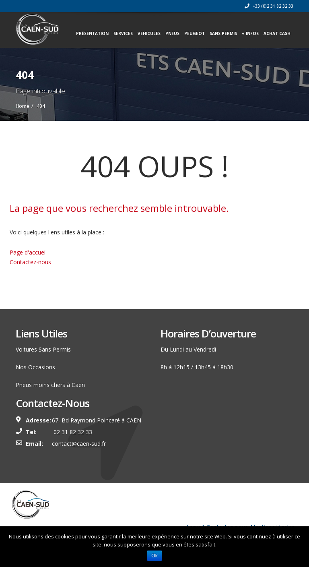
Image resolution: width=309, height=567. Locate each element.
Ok (154, 556)
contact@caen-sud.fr (79, 443)
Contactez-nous (30, 262)
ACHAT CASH (277, 33)
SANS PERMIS (223, 33)
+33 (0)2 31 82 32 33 (269, 6)
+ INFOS (250, 33)
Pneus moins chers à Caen (50, 385)
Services (123, 33)
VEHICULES (149, 33)
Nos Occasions (35, 367)
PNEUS (172, 33)
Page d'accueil (28, 252)
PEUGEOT (194, 33)
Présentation (92, 33)
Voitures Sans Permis (43, 349)
